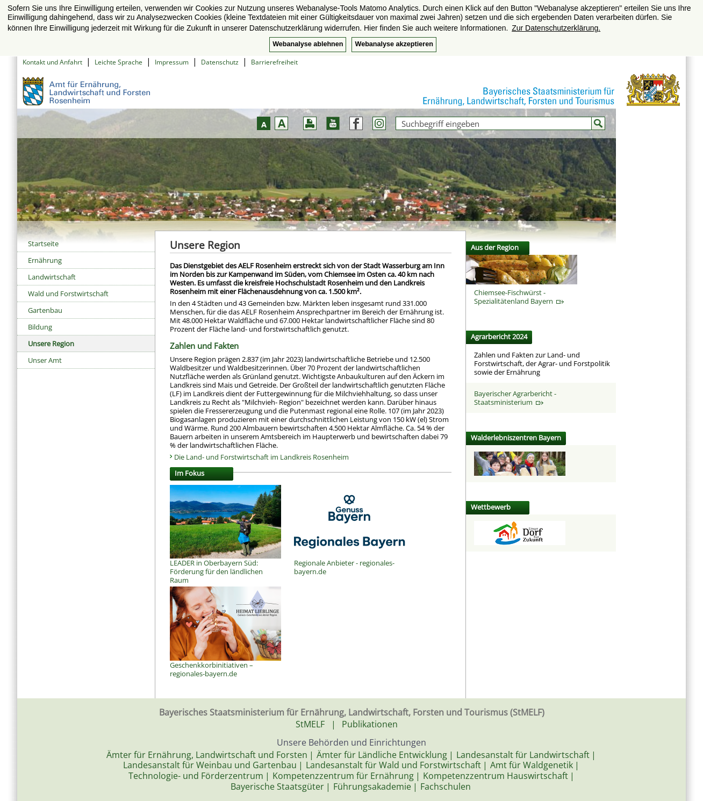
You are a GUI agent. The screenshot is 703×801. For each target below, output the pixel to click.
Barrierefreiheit (274, 62)
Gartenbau (45, 310)
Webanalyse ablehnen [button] (307, 44)
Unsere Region (51, 343)
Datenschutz (220, 62)
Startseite (43, 243)
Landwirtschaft (52, 277)
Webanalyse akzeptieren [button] (394, 44)
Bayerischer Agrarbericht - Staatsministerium (515, 398)
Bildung (40, 327)
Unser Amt (45, 360)
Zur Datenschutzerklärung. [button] (556, 28)
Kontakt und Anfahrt (52, 62)
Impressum (172, 62)
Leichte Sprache (118, 62)
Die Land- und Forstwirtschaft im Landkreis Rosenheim (261, 457)
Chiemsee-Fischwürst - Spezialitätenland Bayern (519, 297)
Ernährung (45, 260)
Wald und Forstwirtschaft (68, 293)
